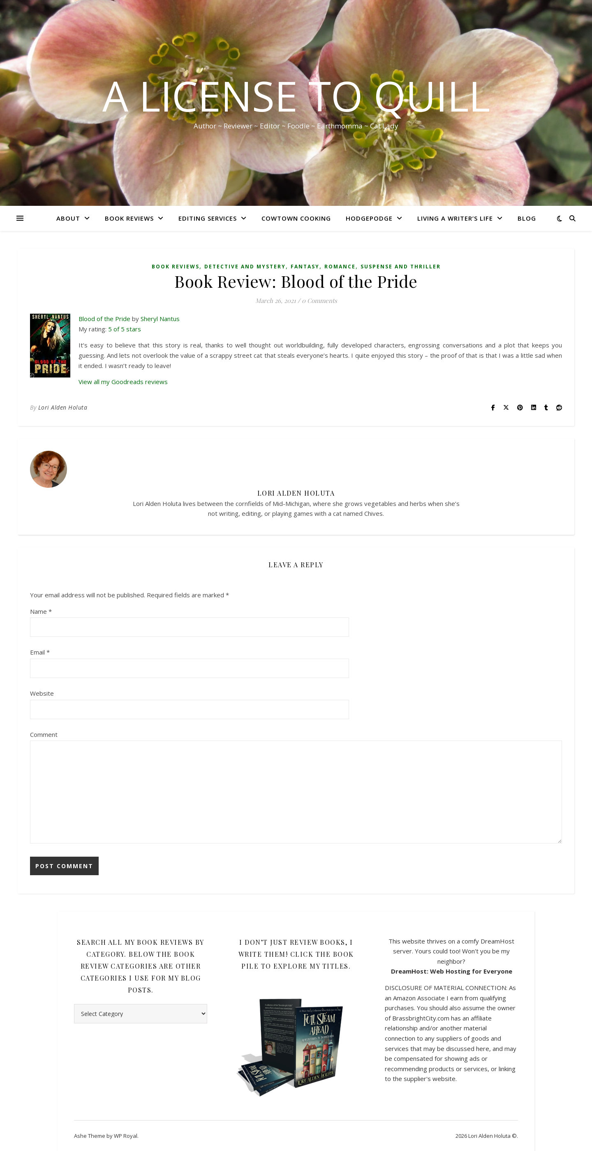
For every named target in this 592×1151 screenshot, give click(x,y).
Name (41, 611)
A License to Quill (296, 95)
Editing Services (207, 218)
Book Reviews (129, 218)
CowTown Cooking (296, 218)
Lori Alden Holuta (63, 407)
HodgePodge (369, 218)
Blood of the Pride (104, 319)
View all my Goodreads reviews (123, 381)
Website (42, 693)
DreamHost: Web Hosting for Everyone (451, 971)
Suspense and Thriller (401, 266)
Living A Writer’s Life (455, 218)
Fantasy (305, 266)
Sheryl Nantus (160, 319)
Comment (44, 734)
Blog (527, 218)
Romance (340, 266)
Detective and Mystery (245, 266)
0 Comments (319, 300)
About (68, 218)
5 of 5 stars (124, 329)
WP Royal (125, 1135)
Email (40, 652)
